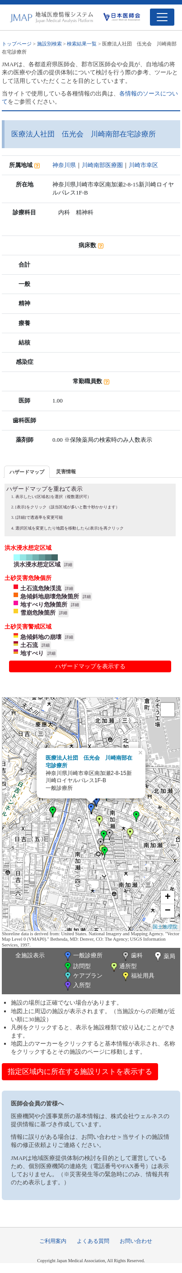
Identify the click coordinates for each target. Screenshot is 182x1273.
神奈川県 (64, 165)
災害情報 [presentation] (66, 471)
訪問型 (77, 967)
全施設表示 (30, 955)
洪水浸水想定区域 (37, 564)
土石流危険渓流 (40, 588)
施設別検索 (49, 43)
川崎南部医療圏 (102, 165)
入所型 (77, 986)
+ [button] (168, 897)
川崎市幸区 (143, 165)
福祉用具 (137, 976)
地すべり (32, 653)
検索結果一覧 (82, 43)
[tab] (27, 472)
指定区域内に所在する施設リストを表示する (80, 1071)
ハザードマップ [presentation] (26, 472)
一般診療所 (83, 956)
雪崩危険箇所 (38, 612)
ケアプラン (83, 976)
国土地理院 (165, 926)
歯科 (132, 956)
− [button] (168, 911)
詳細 (68, 564)
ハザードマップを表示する (90, 666)
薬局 (164, 956)
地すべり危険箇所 (43, 604)
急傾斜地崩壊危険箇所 (49, 596)
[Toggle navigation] (162, 17)
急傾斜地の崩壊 (40, 637)
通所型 (123, 967)
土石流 (29, 645)
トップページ (17, 43)
